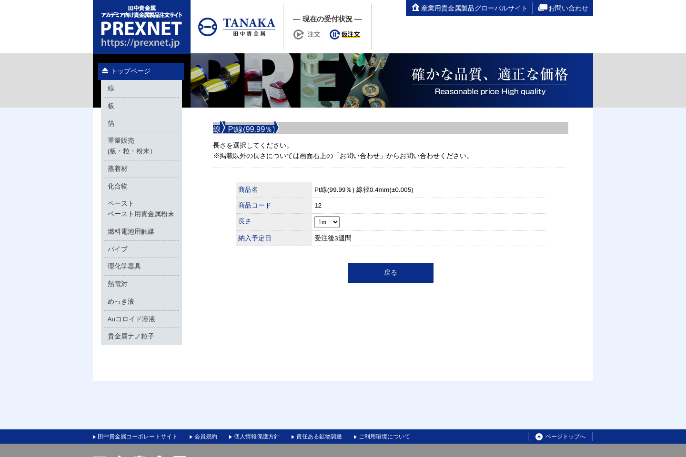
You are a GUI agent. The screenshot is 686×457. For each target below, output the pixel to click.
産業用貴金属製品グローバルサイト (469, 8)
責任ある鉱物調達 (319, 436)
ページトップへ (560, 437)
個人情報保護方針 (257, 436)
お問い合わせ (563, 8)
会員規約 (205, 436)
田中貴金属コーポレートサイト (138, 436)
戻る (390, 272)
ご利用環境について (384, 436)
